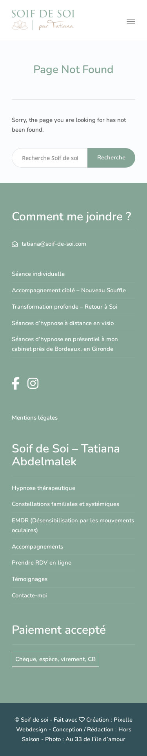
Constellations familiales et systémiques (65, 504)
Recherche (111, 157)
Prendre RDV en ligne (41, 563)
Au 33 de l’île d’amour (95, 739)
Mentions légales (35, 418)
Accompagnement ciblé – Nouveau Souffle (69, 290)
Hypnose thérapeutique (43, 488)
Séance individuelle (38, 274)
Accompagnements (37, 546)
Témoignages (29, 579)
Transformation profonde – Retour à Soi (64, 307)
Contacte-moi (29, 595)
